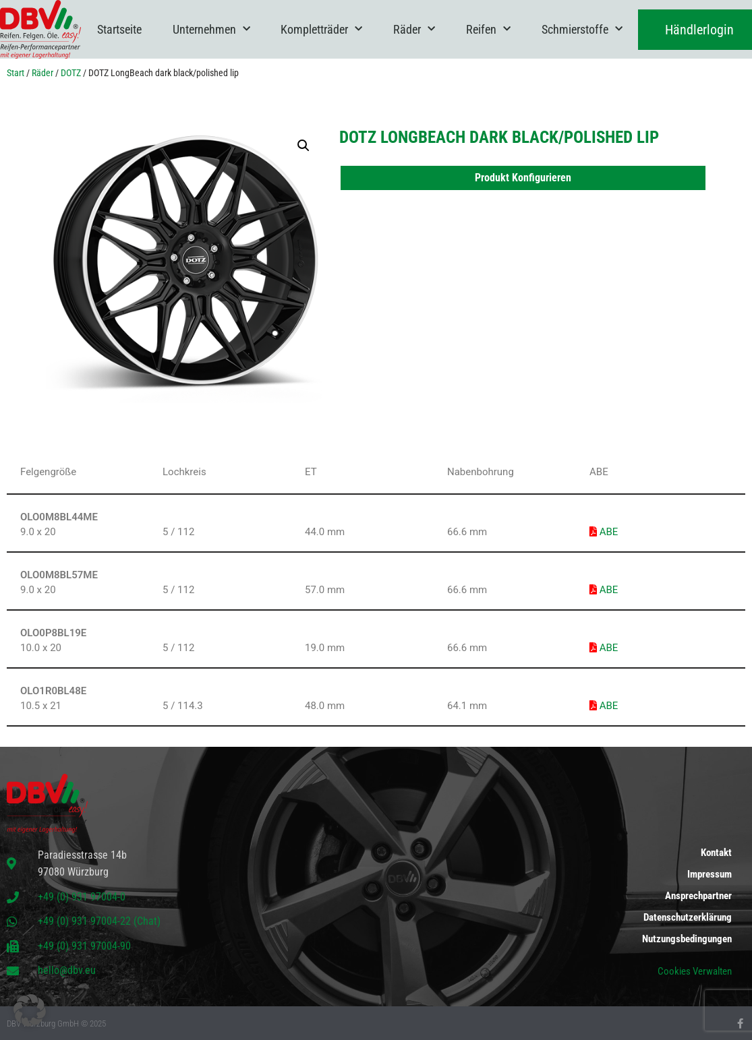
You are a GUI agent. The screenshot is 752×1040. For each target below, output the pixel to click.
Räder (414, 29)
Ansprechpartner (698, 896)
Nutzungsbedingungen (687, 939)
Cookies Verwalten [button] (695, 971)
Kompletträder (321, 29)
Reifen (488, 29)
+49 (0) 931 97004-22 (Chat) (99, 921)
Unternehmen (211, 29)
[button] (303, 145)
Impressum (709, 874)
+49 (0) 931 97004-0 (81, 896)
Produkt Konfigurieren (523, 177)
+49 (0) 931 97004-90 (84, 946)
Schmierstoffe (582, 29)
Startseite (119, 29)
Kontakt (716, 853)
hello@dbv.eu (67, 970)
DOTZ (71, 72)
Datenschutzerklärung (687, 917)
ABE (603, 532)
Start (15, 72)
